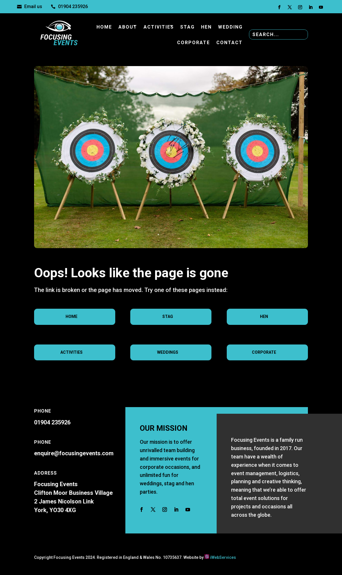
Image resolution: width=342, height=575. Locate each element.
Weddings (167, 352)
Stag (187, 27)
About (127, 27)
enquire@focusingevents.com (74, 453)
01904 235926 (73, 6)
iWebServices (223, 557)
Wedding (230, 27)
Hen (206, 27)
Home (104, 27)
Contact (229, 42)
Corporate (193, 42)
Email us (33, 6)
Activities (159, 27)
